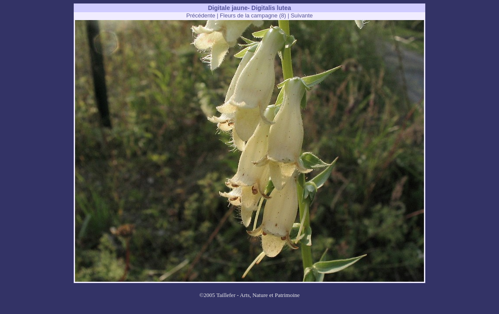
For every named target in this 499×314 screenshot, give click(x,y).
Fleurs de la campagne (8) (253, 15)
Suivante (302, 15)
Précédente (200, 15)
